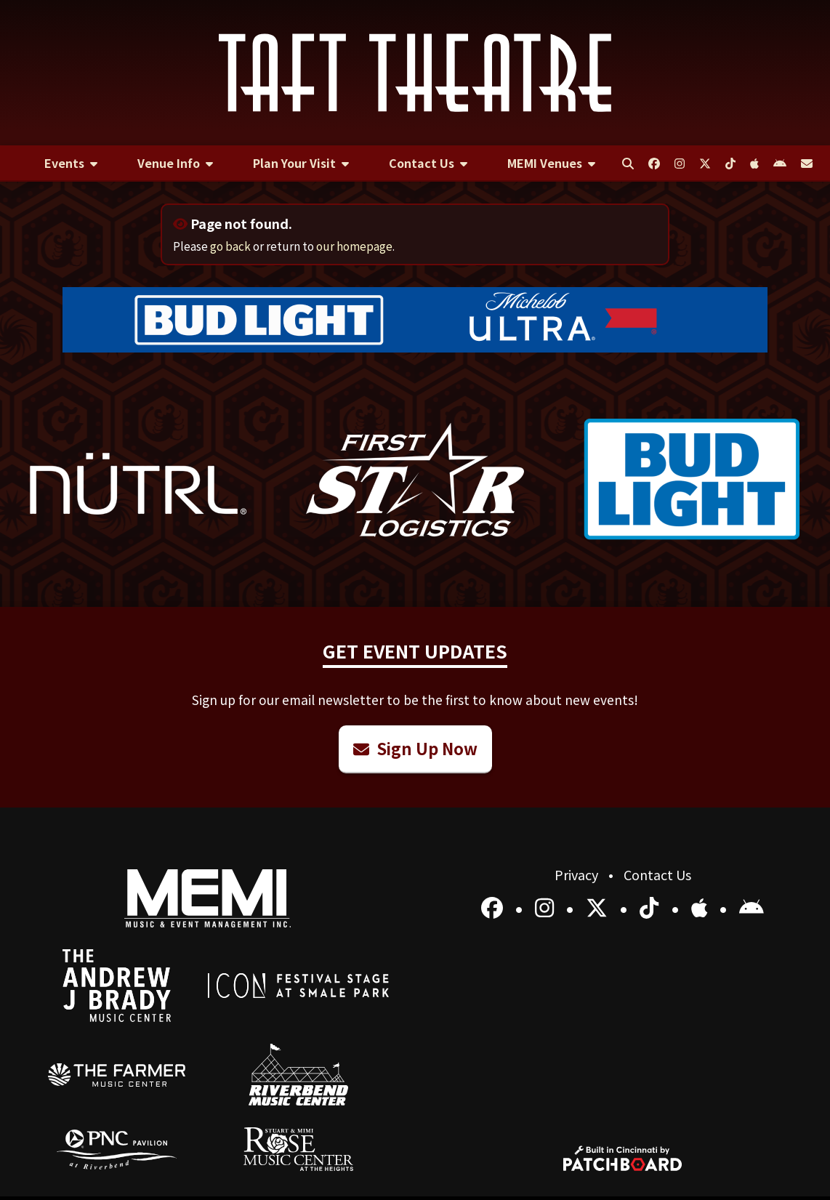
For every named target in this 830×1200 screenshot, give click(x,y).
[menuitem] (71, 163)
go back (230, 246)
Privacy (578, 874)
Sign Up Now (415, 748)
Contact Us (657, 874)
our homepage (354, 246)
